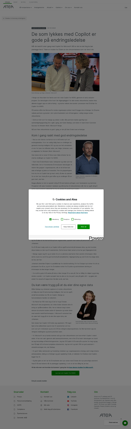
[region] (66, 214)
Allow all (83, 227)
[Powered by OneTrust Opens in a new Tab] (96, 237)
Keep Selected (68, 227)
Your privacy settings (52, 227)
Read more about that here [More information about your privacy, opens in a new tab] (78, 212)
